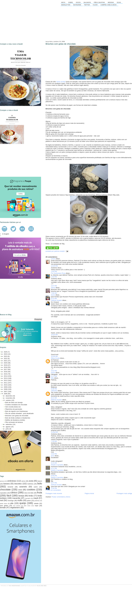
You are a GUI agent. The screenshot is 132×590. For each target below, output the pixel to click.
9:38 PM (54, 389)
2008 (6, 389)
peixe (29, 500)
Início (63, 2)
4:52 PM (54, 371)
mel (1, 500)
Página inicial (89, 493)
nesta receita (60, 82)
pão (11, 503)
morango (11, 500)
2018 (6, 367)
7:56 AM (54, 293)
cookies (31, 489)
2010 (6, 385)
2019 (6, 365)
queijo (22, 503)
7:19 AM (54, 441)
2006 (6, 394)
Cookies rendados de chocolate (16, 405)
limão (31, 496)
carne (36, 487)
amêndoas (11, 481)
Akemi (53, 288)
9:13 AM (54, 298)
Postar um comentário (53, 490)
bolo (39, 483)
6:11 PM (54, 468)
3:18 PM (54, 488)
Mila (52, 378)
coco (20, 490)
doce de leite (28, 493)
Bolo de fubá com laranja (14, 402)
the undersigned (14, 585)
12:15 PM (54, 266)
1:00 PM (54, 271)
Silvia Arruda (55, 358)
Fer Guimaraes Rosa (58, 273)
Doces (78, 2)
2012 (6, 380)
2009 (6, 387)
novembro (9, 398)
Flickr (95, 5)
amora (2, 481)
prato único (3, 503)
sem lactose (16, 505)
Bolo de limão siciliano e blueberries (17, 418)
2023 (6, 356)
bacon (40, 481)
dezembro (9, 396)
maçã (35, 498)
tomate (3, 508)
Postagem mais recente (54, 493)
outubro (8, 400)
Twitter (87, 5)
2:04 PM (54, 454)
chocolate (5, 489)
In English (5, 234)
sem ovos (27, 505)
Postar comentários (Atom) (61, 497)
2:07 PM (54, 286)
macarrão (16, 498)
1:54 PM (54, 277)
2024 (6, 354)
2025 (6, 352)
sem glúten (4, 506)
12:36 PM (54, 432)
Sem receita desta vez (13, 407)
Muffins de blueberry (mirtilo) (15, 420)
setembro (9, 424)
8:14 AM (54, 463)
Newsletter (65, 5)
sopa (36, 506)
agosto (8, 427)
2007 (6, 391)
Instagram (77, 5)
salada (36, 503)
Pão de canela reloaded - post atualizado (19, 413)
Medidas (111, 2)
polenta (36, 500)
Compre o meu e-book (109, 5)
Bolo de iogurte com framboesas (16, 411)
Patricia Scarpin (56, 300)
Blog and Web (41, 585)
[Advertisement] (18, 160)
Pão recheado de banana (14, 422)
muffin (19, 500)
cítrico (13, 492)
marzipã (27, 498)
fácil (9, 495)
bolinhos (30, 484)
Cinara (53, 259)
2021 (6, 361)
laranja (21, 496)
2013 (6, 378)
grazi (52, 456)
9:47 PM (54, 483)
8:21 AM (54, 398)
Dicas (119, 2)
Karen (53, 295)
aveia (31, 481)
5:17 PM (54, 376)
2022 (6, 358)
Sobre (70, 2)
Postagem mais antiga (124, 493)
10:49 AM (54, 356)
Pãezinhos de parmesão (13, 409)
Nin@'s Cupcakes (57, 465)
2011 (6, 383)
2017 (6, 369)
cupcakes (3, 493)
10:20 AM (54, 335)
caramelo (23, 487)
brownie (10, 487)
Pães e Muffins (99, 2)
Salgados (87, 2)
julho (7, 429)
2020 (6, 363)
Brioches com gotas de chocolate (61, 44)
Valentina (54, 391)
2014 (6, 376)
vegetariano (15, 508)
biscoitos (18, 484)
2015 (6, 374)
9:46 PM (54, 476)
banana (6, 484)
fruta (39, 492)
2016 (6, 372)
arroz (23, 481)
